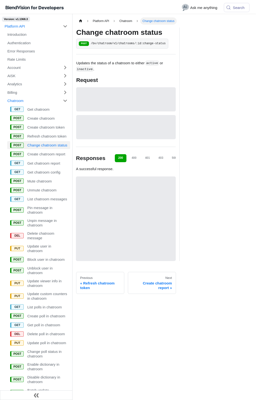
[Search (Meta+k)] (236, 7)
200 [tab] (120, 158)
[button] (37, 67)
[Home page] (80, 21)
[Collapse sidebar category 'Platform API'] (65, 26)
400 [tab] (134, 158)
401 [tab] (147, 158)
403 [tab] (160, 158)
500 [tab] (174, 158)
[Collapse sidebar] (36, 395)
